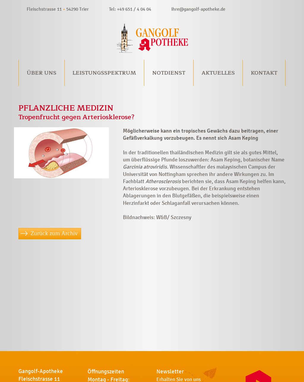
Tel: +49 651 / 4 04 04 (130, 9)
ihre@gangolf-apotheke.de (198, 9)
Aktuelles (218, 72)
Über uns (41, 72)
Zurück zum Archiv (54, 233)
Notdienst (168, 72)
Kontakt (264, 72)
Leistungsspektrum (104, 72)
